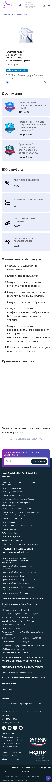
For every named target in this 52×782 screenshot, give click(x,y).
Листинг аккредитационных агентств (17, 673)
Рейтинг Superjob (9, 529)
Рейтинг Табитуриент (11, 537)
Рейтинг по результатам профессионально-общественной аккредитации (20, 513)
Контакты (14, 768)
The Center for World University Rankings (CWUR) (21, 638)
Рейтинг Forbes (8, 522)
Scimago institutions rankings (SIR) (16, 642)
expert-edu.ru (10, 715)
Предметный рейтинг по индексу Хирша (19, 572)
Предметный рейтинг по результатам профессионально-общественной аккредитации (18, 560)
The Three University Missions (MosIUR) (18, 617)
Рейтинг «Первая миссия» (13, 488)
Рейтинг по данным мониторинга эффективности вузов (16, 504)
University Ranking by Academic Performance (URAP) (23, 645)
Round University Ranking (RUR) (15, 625)
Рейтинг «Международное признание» (18, 518)
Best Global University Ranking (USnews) (18, 621)
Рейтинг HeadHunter (10, 533)
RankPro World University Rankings (16, 653)
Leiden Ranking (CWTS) (11, 628)
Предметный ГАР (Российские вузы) (17, 583)
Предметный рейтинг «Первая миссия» (18, 579)
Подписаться (39, 461)
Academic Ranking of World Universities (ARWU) (21, 614)
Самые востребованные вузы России (18, 499)
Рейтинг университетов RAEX (14, 492)
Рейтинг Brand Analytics (12, 540)
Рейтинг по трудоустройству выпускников (20, 544)
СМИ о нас (7, 690)
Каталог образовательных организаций (23, 677)
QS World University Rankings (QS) (15, 610)
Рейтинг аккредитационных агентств (22, 667)
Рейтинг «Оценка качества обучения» (17, 509)
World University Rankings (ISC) (14, 649)
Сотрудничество (45, 768)
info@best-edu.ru (12, 723)
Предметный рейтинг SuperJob (15, 593)
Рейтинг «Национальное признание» (17, 526)
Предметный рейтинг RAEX (13, 576)
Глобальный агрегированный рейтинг (22, 598)
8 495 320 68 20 (10, 719)
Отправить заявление (26, 438)
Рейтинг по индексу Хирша (13, 495)
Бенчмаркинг (9, 684)
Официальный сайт (16, 70)
